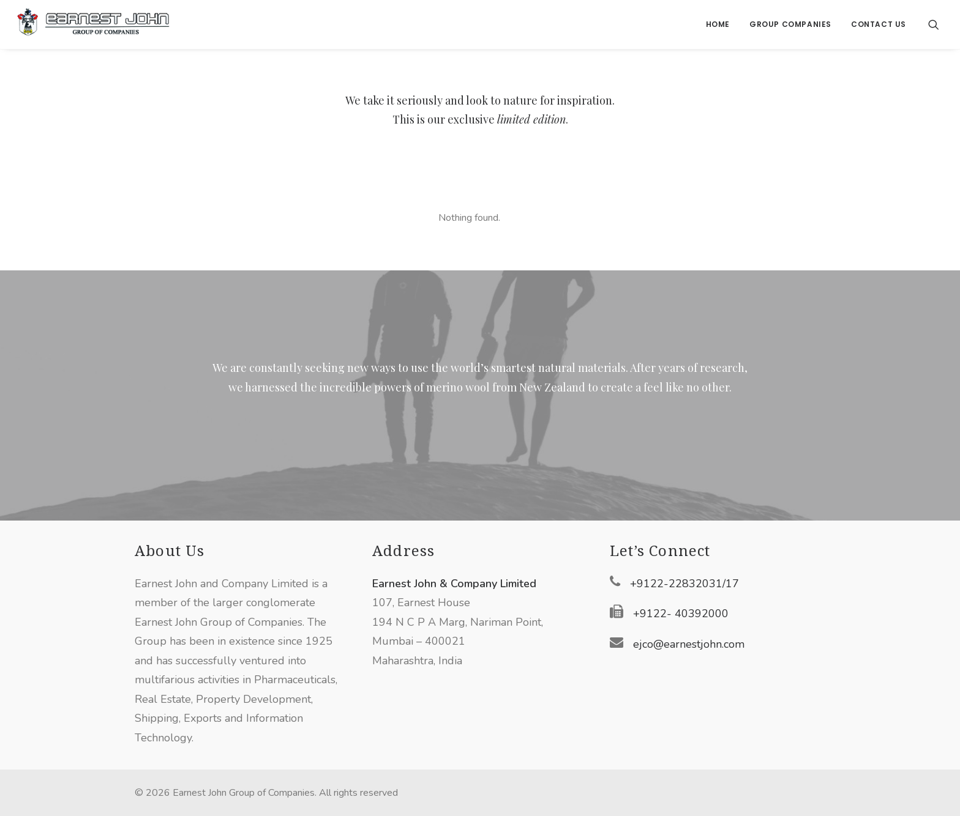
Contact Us (878, 24)
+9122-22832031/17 (684, 583)
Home (718, 24)
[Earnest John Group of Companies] (93, 24)
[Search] (933, 24)
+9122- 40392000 (681, 613)
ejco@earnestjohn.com (688, 644)
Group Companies (790, 24)
